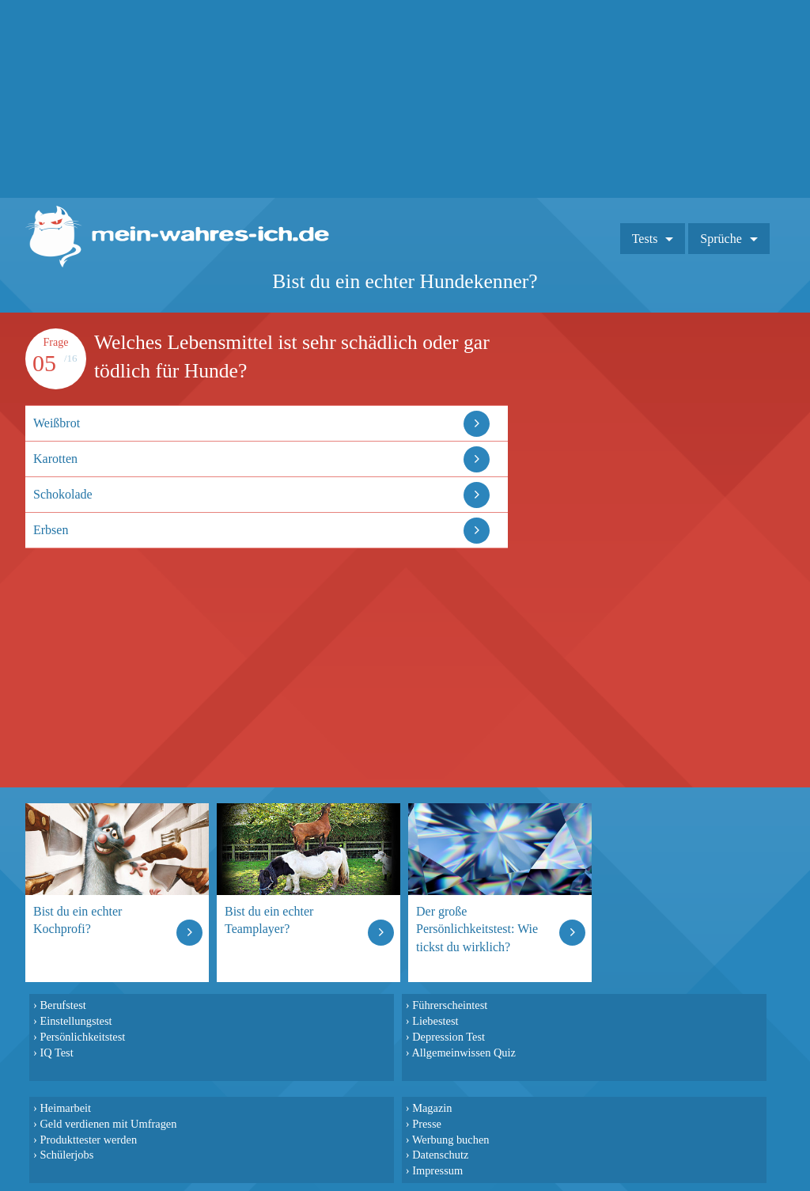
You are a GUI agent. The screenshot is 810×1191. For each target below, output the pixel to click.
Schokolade (63, 494)
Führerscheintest (449, 1005)
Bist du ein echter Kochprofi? (77, 920)
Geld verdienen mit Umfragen (108, 1123)
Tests (645, 238)
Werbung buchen (451, 1139)
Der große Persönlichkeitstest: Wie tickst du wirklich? (477, 929)
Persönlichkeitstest (82, 1036)
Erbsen (50, 530)
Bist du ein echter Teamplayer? (269, 920)
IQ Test (56, 1052)
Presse (426, 1123)
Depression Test (448, 1036)
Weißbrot (56, 423)
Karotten (55, 458)
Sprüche (720, 238)
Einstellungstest (76, 1021)
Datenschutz (440, 1154)
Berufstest (62, 1005)
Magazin (432, 1108)
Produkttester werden (88, 1139)
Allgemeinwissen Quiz (463, 1052)
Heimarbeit (65, 1108)
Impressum (437, 1170)
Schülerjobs (66, 1154)
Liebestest (435, 1021)
